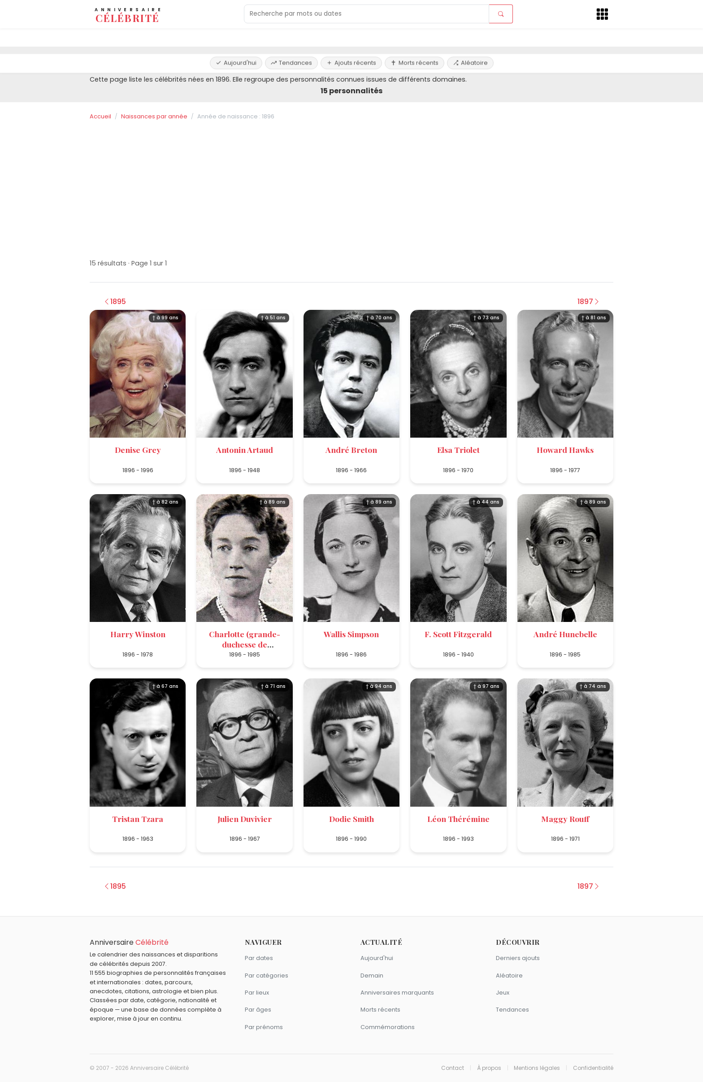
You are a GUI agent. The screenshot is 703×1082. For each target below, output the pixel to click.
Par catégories (266, 975)
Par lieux (257, 992)
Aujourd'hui (236, 37)
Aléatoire (470, 37)
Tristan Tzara (137, 818)
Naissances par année (154, 116)
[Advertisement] (351, 189)
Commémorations (387, 1027)
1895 (114, 301)
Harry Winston (137, 634)
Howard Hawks (565, 449)
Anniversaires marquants (397, 992)
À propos (489, 1068)
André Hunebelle (565, 634)
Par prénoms (264, 1027)
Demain (371, 975)
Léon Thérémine (458, 818)
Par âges (258, 1009)
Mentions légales (537, 1068)
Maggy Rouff (565, 818)
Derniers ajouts (518, 958)
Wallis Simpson (351, 634)
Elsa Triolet (458, 449)
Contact (452, 1068)
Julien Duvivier (244, 818)
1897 (588, 301)
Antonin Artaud (244, 449)
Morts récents (414, 37)
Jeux (502, 992)
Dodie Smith (351, 818)
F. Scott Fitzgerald (458, 634)
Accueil (100, 116)
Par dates (259, 958)
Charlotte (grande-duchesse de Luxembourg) (244, 644)
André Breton (351, 449)
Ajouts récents (351, 37)
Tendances (291, 37)
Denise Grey (138, 449)
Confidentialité (593, 1068)
